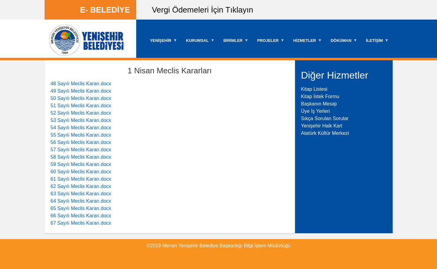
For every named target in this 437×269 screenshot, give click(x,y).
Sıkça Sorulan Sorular (325, 118)
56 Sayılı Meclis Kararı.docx (81, 142)
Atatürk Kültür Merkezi (325, 133)
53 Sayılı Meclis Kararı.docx (81, 120)
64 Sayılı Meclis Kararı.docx (81, 201)
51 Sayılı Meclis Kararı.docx (81, 105)
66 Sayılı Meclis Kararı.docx (81, 215)
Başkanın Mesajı (319, 103)
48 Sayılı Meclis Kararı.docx (81, 83)
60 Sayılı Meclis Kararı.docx (81, 171)
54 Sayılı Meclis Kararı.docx (81, 127)
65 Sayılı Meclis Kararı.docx (81, 208)
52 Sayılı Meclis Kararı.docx (81, 113)
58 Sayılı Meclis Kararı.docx (81, 157)
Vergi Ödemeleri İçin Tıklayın (202, 9)
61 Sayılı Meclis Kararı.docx (81, 179)
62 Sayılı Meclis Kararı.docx (81, 186)
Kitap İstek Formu (320, 96)
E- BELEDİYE (105, 9)
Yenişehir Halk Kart (321, 125)
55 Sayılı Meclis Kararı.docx (81, 135)
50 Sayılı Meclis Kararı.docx (81, 98)
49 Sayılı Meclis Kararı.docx (81, 91)
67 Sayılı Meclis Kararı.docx (81, 223)
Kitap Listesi (314, 89)
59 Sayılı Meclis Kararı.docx (81, 164)
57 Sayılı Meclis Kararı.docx (81, 149)
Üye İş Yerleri (315, 111)
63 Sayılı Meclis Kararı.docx (81, 193)
